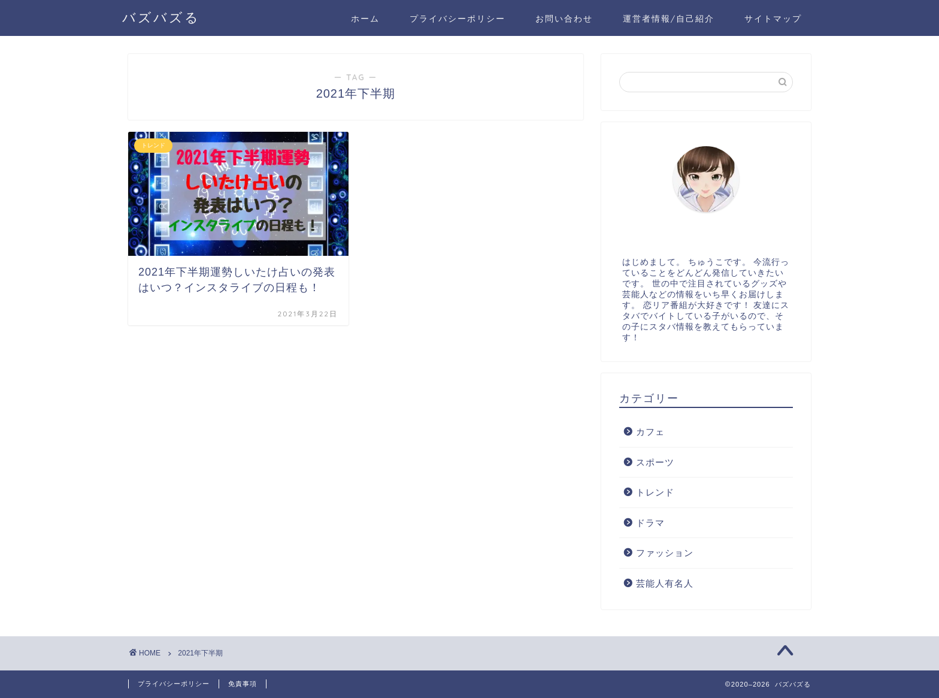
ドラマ (650, 523)
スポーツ (655, 462)
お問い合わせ (564, 18)
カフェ (650, 432)
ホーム (365, 18)
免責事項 (242, 683)
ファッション (664, 553)
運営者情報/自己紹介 (668, 18)
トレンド (655, 492)
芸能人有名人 (664, 583)
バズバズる (161, 17)
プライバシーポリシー (457, 18)
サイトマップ (773, 18)
